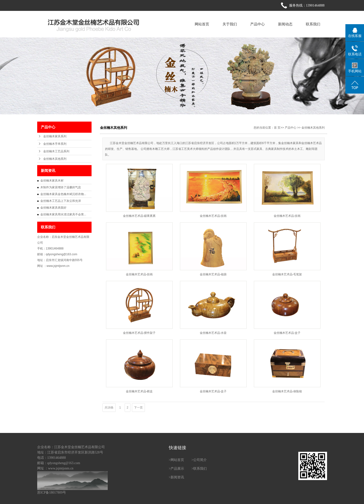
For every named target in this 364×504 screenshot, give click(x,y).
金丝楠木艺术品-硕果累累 (139, 216)
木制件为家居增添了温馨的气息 (60, 187)
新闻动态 (285, 24)
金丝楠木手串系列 (54, 144)
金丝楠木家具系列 (54, 136)
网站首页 (202, 24)
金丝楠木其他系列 (54, 159)
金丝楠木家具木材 (52, 180)
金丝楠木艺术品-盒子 (287, 333)
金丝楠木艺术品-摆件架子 (139, 333)
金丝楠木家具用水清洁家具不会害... (63, 214)
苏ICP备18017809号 (51, 492)
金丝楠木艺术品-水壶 (213, 333)
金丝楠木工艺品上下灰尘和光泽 (60, 201)
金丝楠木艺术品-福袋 (213, 274)
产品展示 (177, 468)
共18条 (109, 407)
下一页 (138, 407)
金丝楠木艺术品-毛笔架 (287, 274)
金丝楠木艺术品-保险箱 (287, 391)
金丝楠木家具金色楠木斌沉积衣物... (63, 194)
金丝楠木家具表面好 (53, 207)
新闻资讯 (177, 477)
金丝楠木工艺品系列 (56, 151)
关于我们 (229, 24)
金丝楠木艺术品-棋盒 (139, 391)
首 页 (277, 127)
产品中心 (257, 24)
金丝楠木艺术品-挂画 (213, 216)
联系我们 (313, 24)
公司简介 (200, 460)
